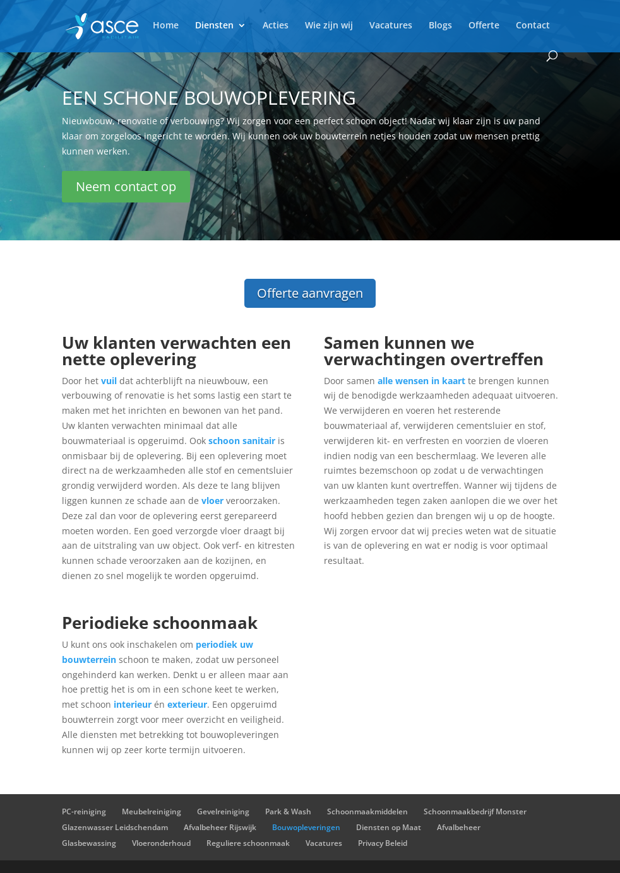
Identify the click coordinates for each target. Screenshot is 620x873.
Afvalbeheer (458, 827)
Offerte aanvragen (310, 293)
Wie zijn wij (329, 26)
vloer (212, 501)
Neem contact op (126, 186)
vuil (109, 381)
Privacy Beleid (382, 843)
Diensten (214, 26)
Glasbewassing (89, 843)
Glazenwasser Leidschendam (115, 827)
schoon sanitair (240, 441)
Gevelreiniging (223, 811)
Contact (533, 26)
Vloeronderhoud (161, 843)
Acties (276, 26)
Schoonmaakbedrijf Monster (475, 811)
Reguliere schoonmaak (248, 843)
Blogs (440, 26)
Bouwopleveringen (306, 827)
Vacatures (390, 26)
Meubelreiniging (151, 811)
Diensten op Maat (388, 827)
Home (166, 26)
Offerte (483, 26)
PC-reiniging (84, 811)
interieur (133, 704)
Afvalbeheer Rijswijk (220, 827)
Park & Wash (288, 811)
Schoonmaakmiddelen (367, 811)
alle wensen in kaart (421, 381)
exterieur (187, 704)
